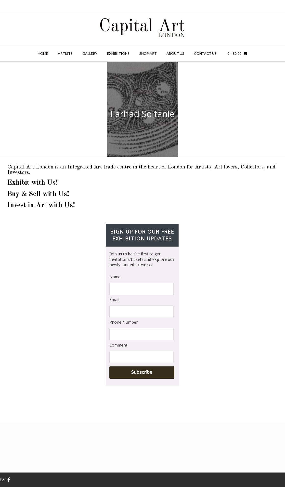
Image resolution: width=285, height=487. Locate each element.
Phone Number (123, 322)
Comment (118, 345)
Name (114, 276)
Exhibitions (118, 53)
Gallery (89, 53)
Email (114, 299)
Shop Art (148, 53)
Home (43, 53)
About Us (175, 53)
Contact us (205, 53)
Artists (65, 53)
